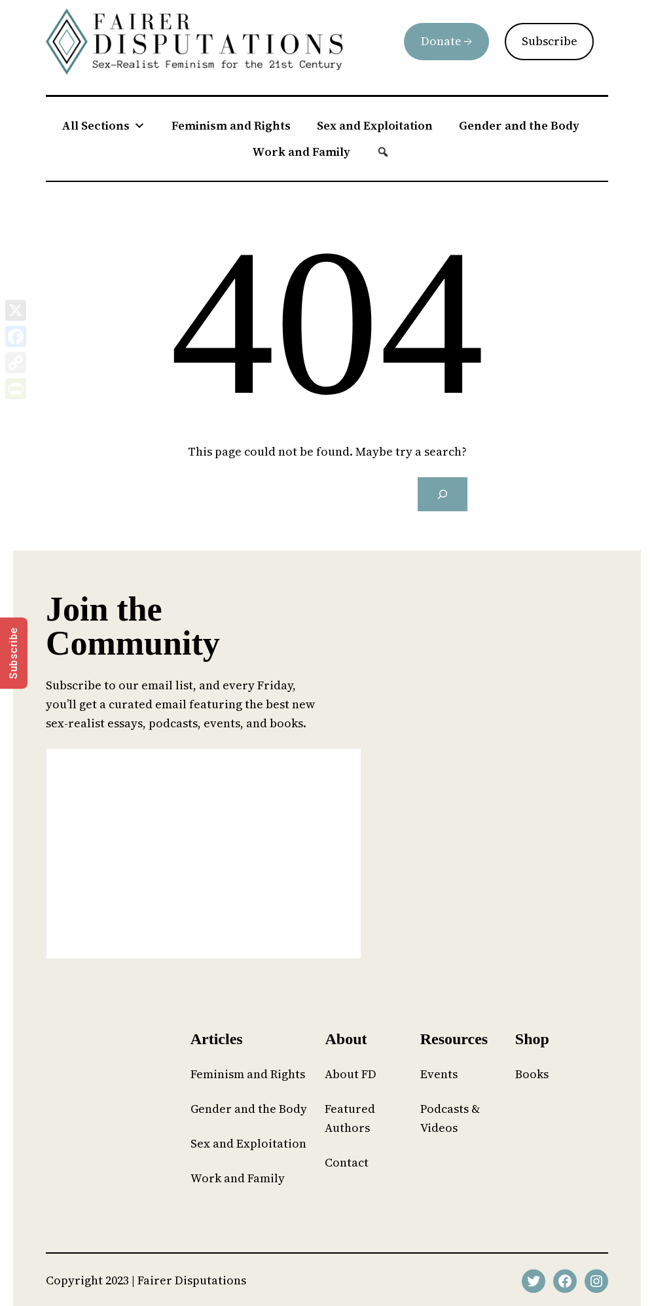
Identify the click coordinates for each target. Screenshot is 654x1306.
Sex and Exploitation (375, 125)
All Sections (103, 126)
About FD (350, 1074)
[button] (383, 152)
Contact (347, 1162)
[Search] (442, 494)
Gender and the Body (519, 125)
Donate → (446, 41)
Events (439, 1074)
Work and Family (301, 151)
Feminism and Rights (231, 125)
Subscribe (549, 41)
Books (532, 1074)
